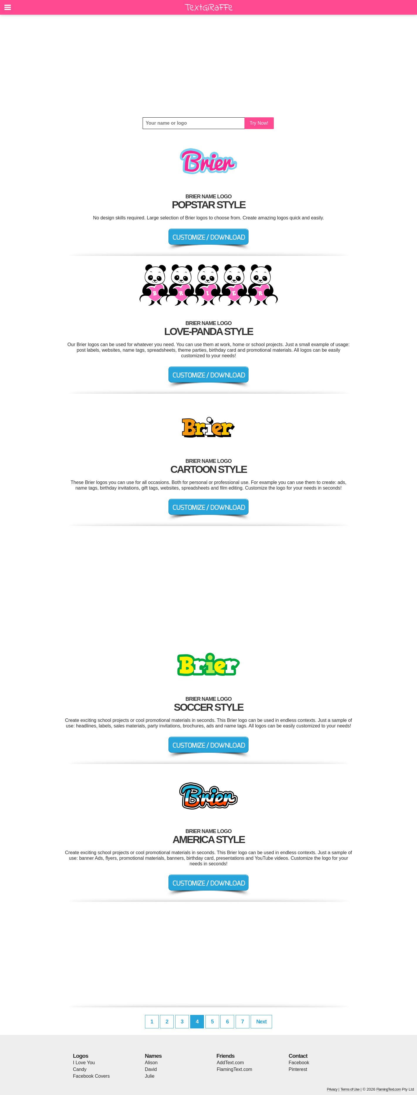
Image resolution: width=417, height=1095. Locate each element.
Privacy (332, 1089)
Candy (80, 1069)
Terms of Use (349, 1089)
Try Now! (259, 123)
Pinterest (298, 1069)
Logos (80, 1056)
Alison (151, 1062)
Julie (150, 1076)
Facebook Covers (91, 1076)
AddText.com (230, 1062)
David (151, 1069)
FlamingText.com (234, 1069)
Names (153, 1056)
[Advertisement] (208, 66)
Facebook (299, 1062)
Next (261, 1022)
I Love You (84, 1062)
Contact (298, 1056)
